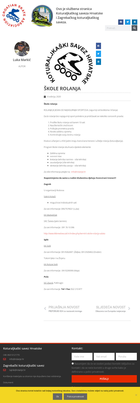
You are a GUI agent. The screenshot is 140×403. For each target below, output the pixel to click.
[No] (136, 395)
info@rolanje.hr (78, 171)
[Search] (134, 28)
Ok (57, 396)
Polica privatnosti (75, 396)
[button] (121, 22)
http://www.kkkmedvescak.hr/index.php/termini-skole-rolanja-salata (74, 233)
